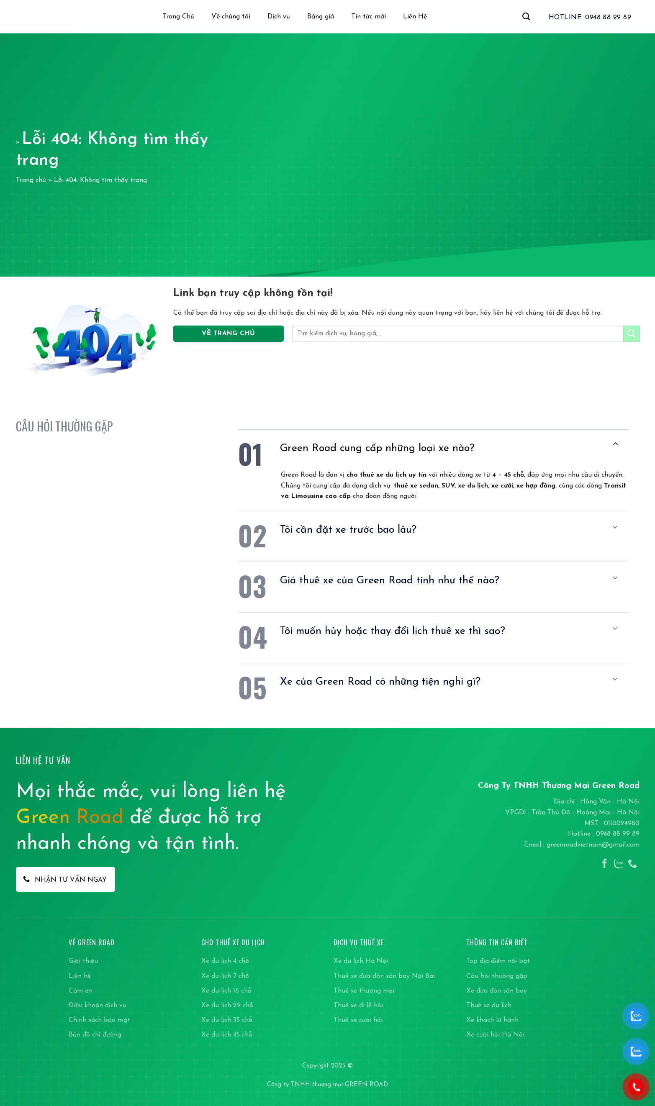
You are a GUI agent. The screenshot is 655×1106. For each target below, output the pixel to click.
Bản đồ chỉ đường (95, 1035)
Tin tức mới (368, 16)
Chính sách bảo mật (99, 1020)
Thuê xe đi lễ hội (358, 1005)
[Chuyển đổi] (615, 444)
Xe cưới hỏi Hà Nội (495, 1035)
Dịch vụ (278, 16)
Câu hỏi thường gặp (496, 976)
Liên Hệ (415, 16)
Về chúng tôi (230, 16)
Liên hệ (80, 976)
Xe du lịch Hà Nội (361, 961)
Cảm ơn (80, 991)
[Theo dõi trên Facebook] (604, 864)
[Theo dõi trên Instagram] (618, 864)
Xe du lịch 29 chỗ (227, 1005)
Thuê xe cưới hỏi (358, 1020)
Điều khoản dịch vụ (97, 1005)
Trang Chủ (178, 16)
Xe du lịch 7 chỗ (225, 976)
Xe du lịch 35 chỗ (226, 1020)
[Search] (526, 17)
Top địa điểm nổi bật (498, 961)
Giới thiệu (83, 961)
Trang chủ (31, 180)
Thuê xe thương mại (364, 991)
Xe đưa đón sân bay (496, 991)
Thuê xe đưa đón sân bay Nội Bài (384, 976)
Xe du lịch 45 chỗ (226, 1035)
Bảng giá (320, 16)
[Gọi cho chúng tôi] (632, 864)
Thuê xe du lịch (488, 1005)
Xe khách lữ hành (492, 1020)
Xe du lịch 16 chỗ (226, 991)
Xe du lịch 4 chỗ (225, 961)
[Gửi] (631, 334)
